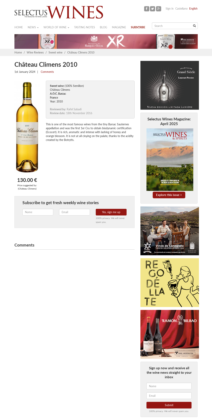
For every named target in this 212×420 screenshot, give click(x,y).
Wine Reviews (35, 52)
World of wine (56, 27)
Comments (47, 71)
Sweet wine (55, 52)
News (33, 27)
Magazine (119, 27)
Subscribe (138, 27)
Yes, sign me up (111, 212)
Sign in (170, 8)
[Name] (169, 386)
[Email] (169, 395)
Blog (103, 27)
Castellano (181, 8)
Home (18, 27)
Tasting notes (84, 27)
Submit (169, 405)
